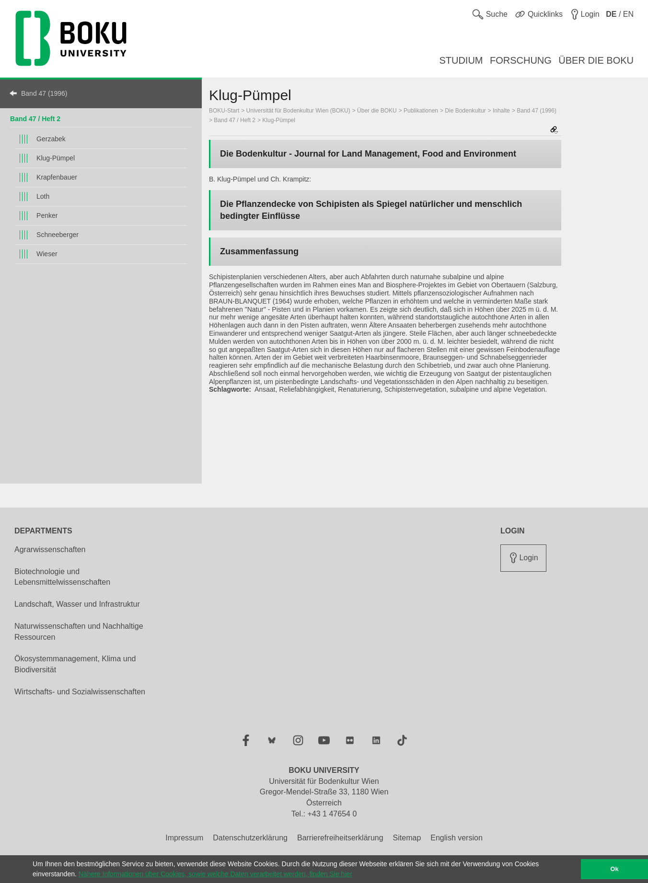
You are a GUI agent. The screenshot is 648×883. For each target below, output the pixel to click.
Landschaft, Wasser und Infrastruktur (77, 604)
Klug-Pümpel (55, 158)
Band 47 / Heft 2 (35, 119)
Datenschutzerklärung (250, 838)
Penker (47, 215)
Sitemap (407, 838)
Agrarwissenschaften (50, 549)
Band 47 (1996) (44, 93)
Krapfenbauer (56, 177)
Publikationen (421, 110)
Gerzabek (51, 139)
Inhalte (501, 110)
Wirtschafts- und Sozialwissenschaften (79, 692)
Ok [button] (615, 869)
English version (456, 838)
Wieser (47, 254)
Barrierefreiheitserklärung (340, 838)
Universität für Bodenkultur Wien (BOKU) (298, 110)
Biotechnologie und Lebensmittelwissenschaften (62, 577)
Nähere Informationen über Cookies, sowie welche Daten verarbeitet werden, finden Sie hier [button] (215, 874)
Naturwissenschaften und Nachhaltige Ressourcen (78, 631)
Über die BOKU (377, 110)
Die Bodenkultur (465, 110)
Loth (42, 196)
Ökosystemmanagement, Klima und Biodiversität (75, 664)
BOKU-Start (224, 110)
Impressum (184, 838)
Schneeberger (57, 234)
